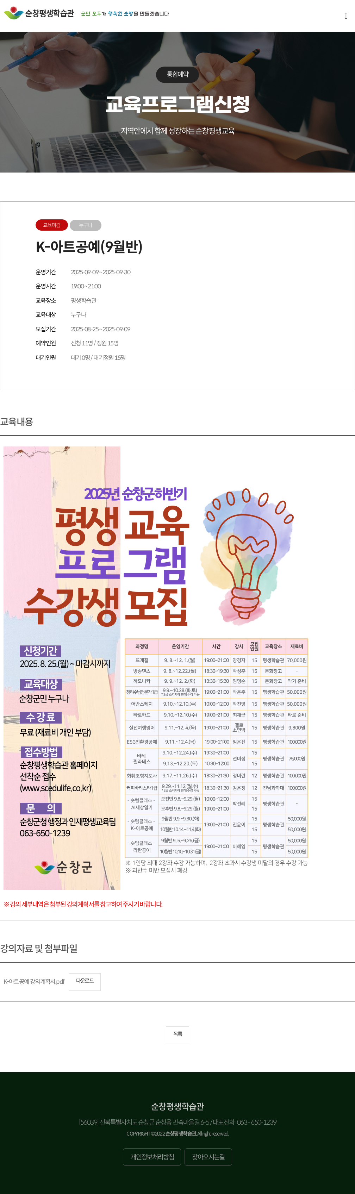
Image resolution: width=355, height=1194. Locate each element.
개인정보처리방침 (152, 1157)
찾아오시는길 (208, 1157)
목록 (177, 1034)
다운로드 (85, 980)
